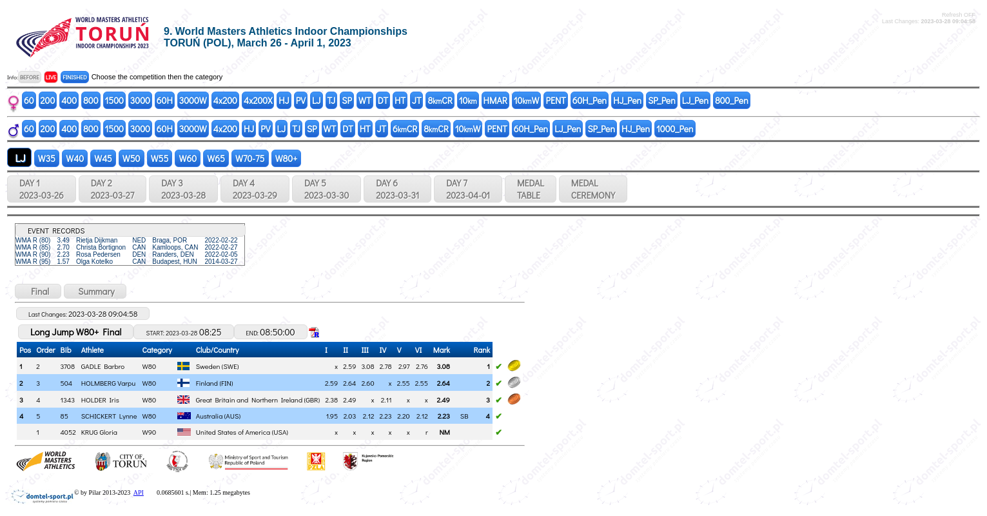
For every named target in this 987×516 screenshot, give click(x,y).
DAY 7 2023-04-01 (468, 189)
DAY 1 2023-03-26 (41, 189)
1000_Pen (675, 129)
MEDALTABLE (530, 189)
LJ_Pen (695, 100)
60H (165, 100)
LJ (316, 100)
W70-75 (250, 158)
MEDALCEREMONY (593, 189)
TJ (331, 100)
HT (400, 100)
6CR (405, 129)
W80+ (286, 158)
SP (347, 100)
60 (29, 100)
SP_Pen (662, 100)
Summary (95, 291)
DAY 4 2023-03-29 (255, 189)
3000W (193, 100)
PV (301, 100)
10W (527, 100)
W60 (188, 158)
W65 (216, 158)
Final (38, 291)
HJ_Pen (627, 100)
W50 (131, 158)
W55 (160, 158)
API (138, 492)
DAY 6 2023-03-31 (397, 189)
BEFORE (29, 77)
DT (383, 100)
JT (416, 100)
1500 (114, 100)
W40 (75, 158)
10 (468, 100)
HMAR (495, 100)
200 (48, 100)
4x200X (258, 100)
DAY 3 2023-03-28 (183, 189)
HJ (284, 100)
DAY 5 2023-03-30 (326, 189)
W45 (103, 158)
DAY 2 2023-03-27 (112, 189)
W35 (46, 158)
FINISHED (74, 77)
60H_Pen (589, 100)
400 (69, 100)
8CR (439, 100)
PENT (555, 100)
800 (90, 100)
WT (364, 100)
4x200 (225, 100)
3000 (140, 100)
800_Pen (731, 100)
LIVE (51, 77)
